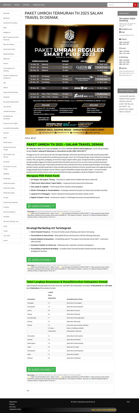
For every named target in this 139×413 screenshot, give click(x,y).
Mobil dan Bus (7, 142)
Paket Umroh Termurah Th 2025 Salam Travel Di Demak (127, 25)
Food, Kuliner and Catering (8, 69)
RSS (128, 402)
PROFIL (17, 5)
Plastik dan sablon (9, 188)
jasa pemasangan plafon (11, 102)
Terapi (5, 231)
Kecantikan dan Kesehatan (8, 117)
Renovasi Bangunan (9, 212)
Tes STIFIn (6, 235)
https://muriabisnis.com (126, 73)
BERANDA (7, 5)
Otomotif (6, 161)
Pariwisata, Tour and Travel (9, 168)
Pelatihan (6, 173)
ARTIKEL (26, 5)
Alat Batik (6, 13)
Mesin (5, 137)
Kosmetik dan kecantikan (11, 128)
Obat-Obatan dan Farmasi (9, 156)
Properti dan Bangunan (10, 202)
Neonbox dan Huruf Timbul (9, 148)
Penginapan (7, 178)
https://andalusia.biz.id (126, 71)
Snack (5, 226)
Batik (5, 27)
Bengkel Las (7, 32)
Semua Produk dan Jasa (10, 221)
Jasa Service (7, 106)
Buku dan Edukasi (8, 44)
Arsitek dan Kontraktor (10, 23)
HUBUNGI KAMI (38, 5)
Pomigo (5, 197)
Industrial (6, 97)
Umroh (5, 240)
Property (6, 207)
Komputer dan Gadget (10, 123)
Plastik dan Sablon (9, 183)
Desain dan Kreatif (9, 49)
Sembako (6, 216)
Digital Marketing (8, 54)
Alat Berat (6, 18)
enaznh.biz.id (90, 402)
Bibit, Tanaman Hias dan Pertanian (11, 38)
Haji (4, 83)
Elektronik (6, 58)
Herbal (5, 87)
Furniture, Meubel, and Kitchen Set (10, 77)
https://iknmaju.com (125, 75)
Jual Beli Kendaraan (9, 111)
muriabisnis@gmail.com (126, 35)
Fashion (5, 63)
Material (6, 133)
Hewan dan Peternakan (10, 92)
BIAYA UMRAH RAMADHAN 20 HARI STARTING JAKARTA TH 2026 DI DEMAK (58, 211)
